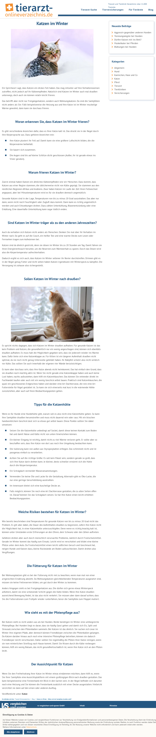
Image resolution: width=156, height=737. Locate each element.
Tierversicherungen (112, 9)
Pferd (116, 82)
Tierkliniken (120, 89)
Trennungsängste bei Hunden (128, 36)
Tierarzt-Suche (89, 9)
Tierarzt (118, 85)
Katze (117, 78)
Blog (150, 9)
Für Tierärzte (136, 9)
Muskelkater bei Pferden (126, 43)
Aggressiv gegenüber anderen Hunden (132, 32)
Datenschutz (31, 727)
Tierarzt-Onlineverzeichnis (22, 699)
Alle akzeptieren (13, 732)
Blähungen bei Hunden (125, 46)
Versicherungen (121, 93)
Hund (116, 71)
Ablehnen (31, 732)
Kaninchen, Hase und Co (125, 75)
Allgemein (119, 67)
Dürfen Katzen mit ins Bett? (127, 39)
